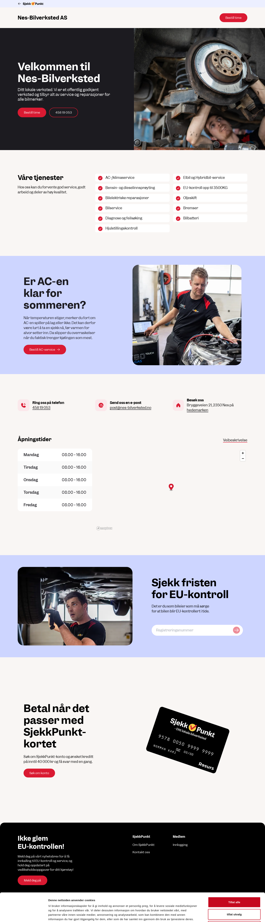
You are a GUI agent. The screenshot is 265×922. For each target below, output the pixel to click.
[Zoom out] (242, 458)
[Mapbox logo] (104, 528)
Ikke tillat (234, 897)
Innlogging (180, 845)
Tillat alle (234, 873)
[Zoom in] (242, 453)
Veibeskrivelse (235, 440)
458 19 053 (63, 112)
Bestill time (32, 112)
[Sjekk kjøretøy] (236, 630)
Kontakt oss (141, 852)
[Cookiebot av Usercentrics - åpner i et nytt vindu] (24, 915)
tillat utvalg (234, 885)
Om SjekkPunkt (143, 845)
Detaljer (196, 914)
